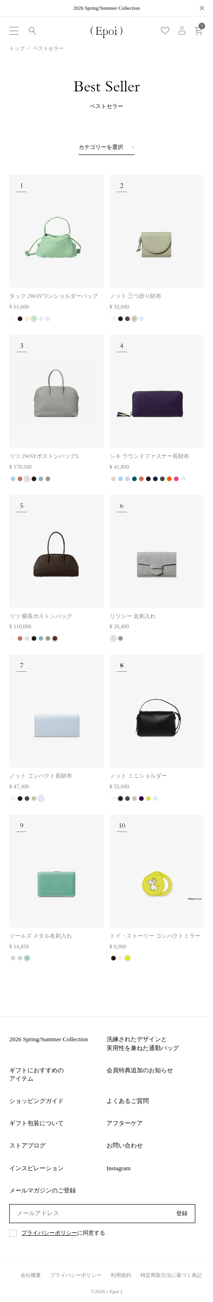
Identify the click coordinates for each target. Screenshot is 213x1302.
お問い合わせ (124, 1145)
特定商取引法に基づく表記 (171, 1275)
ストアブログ (27, 1145)
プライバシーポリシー (49, 1233)
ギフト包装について (36, 1123)
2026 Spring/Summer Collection (48, 1039)
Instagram (118, 1168)
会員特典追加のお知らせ (139, 1070)
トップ (17, 48)
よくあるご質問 (127, 1100)
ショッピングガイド (36, 1100)
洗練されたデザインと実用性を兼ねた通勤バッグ (142, 1043)
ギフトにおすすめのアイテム (36, 1074)
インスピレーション (36, 1168)
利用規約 (121, 1275)
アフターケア (124, 1123)
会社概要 (30, 1275)
